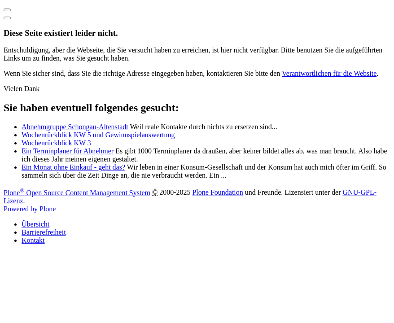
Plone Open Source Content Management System (77, 192)
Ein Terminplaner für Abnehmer (68, 151)
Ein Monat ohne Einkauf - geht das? (73, 167)
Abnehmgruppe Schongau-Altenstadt (75, 127)
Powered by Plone (30, 209)
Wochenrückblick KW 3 (56, 143)
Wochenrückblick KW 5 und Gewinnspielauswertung (98, 135)
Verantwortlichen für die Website (329, 73)
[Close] (7, 18)
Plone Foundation (217, 192)
